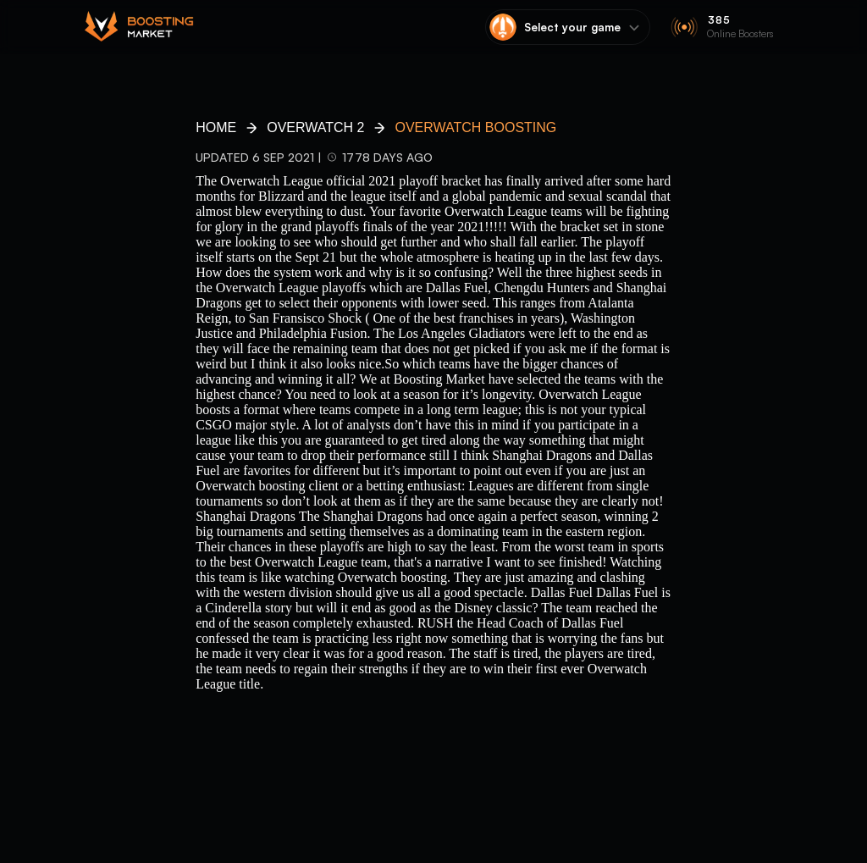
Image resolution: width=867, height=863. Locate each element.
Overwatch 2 (315, 127)
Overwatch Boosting (475, 127)
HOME (216, 127)
